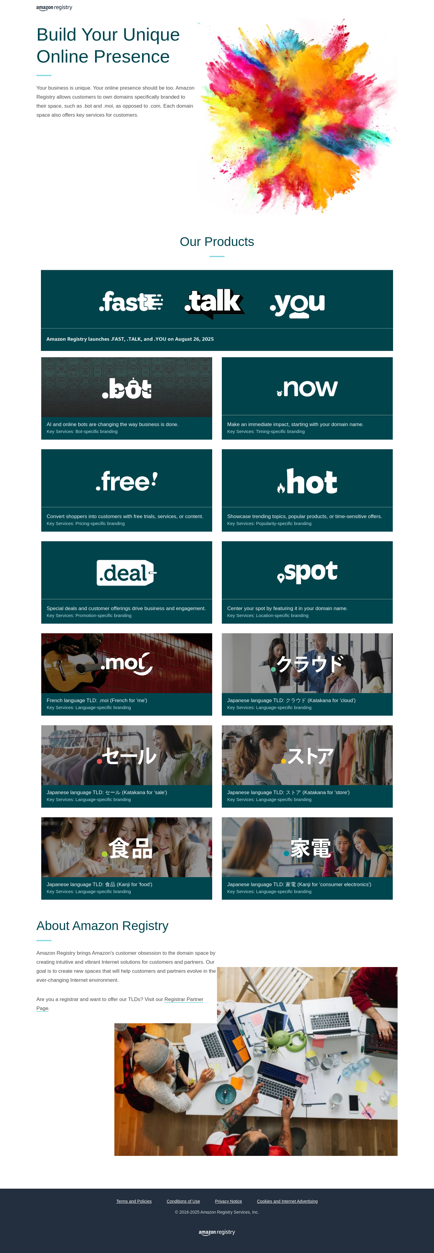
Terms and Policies (134, 1201)
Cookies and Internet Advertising (287, 1201)
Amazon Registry (54, 9)
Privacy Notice (228, 1201)
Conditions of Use (183, 1201)
